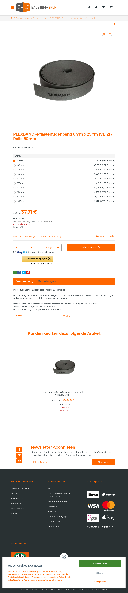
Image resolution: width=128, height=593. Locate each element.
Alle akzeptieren (100, 563)
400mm (66, 192)
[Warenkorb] (112, 7)
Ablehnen (100, 573)
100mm (66, 165)
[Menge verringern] (16, 247)
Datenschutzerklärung (78, 452)
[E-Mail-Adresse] (61, 462)
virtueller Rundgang (57, 516)
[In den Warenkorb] (91, 247)
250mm (66, 183)
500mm (66, 196)
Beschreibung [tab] (24, 281)
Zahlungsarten (17, 509)
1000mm (66, 201)
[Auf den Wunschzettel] (110, 34)
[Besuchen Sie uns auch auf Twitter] (19, 455)
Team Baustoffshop (20, 489)
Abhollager (16, 504)
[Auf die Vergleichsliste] (104, 34)
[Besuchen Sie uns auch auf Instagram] (19, 460)
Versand (35, 221)
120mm (66, 169)
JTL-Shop (72, 589)
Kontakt (14, 513)
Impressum (53, 526)
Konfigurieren (100, 582)
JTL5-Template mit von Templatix (93, 589)
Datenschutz (54, 521)
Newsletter (53, 506)
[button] (89, 7)
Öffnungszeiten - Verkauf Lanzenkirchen (59, 495)
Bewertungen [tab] (47, 281)
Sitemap (52, 511)
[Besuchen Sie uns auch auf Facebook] (19, 449)
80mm (66, 160)
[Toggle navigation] (12, 7)
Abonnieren (103, 462)
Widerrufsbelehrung (57, 501)
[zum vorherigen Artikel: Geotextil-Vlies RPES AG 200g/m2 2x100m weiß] (114, 24)
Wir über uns (17, 498)
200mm (66, 178)
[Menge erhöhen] (58, 247)
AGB (50, 489)
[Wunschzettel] (103, 7)
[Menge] (31, 247)
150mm (66, 174)
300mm (66, 187)
